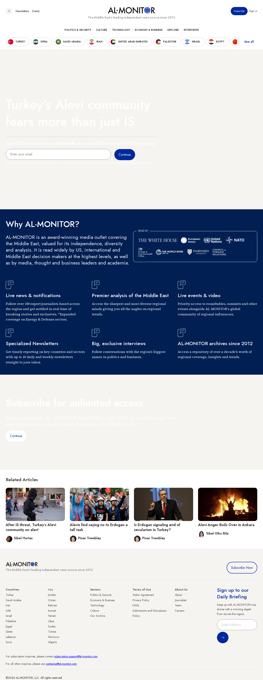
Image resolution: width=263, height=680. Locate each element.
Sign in (253, 12)
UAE (8, 611)
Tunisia (52, 632)
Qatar (9, 632)
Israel (9, 616)
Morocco (53, 637)
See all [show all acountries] (249, 43)
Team (178, 605)
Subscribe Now (242, 567)
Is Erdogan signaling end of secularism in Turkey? (157, 527)
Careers (179, 611)
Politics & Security (78, 31)
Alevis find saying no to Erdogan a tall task (99, 527)
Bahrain (52, 605)
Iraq (50, 589)
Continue (16, 436)
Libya (51, 621)
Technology (121, 31)
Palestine (11, 621)
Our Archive (97, 616)
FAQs (136, 605)
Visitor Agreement (143, 595)
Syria (9, 642)
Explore (173, 31)
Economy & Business (149, 31)
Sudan (52, 626)
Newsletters (22, 12)
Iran (8, 605)
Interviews (191, 31)
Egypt (9, 626)
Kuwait (52, 611)
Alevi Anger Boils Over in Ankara (226, 525)
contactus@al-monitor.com (61, 664)
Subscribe (239, 12)
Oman (52, 600)
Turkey (10, 595)
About (178, 595)
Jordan (52, 595)
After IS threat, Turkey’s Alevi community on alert (31, 527)
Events (35, 12)
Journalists (180, 600)
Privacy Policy (141, 600)
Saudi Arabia (13, 600)
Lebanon (11, 637)
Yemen (52, 616)
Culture (101, 31)
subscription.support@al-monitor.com (76, 656)
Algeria (52, 642)
